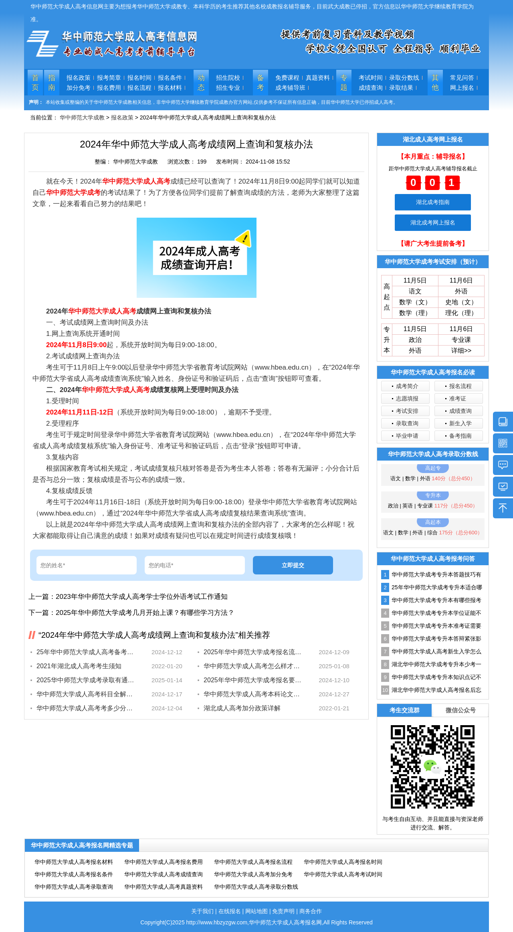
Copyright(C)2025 (163, 922)
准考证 (457, 398)
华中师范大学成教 (82, 117)
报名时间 (139, 77)
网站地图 (256, 911)
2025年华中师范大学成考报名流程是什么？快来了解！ (253, 652)
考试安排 (407, 411)
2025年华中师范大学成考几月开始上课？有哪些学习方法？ (145, 613)
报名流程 (139, 87)
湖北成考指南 (433, 202)
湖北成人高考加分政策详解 (242, 708)
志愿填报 (407, 398)
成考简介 (407, 386)
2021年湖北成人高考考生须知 (78, 666)
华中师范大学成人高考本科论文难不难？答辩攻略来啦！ (253, 694)
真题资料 (318, 77)
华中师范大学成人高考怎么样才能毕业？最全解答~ (253, 666)
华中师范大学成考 (73, 192)
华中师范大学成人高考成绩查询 (163, 874)
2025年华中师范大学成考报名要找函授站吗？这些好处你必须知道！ (253, 680)
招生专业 (228, 87)
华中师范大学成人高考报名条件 (73, 874)
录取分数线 (404, 77)
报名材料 (170, 87)
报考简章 (109, 77)
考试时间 (371, 77)
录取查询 (407, 423)
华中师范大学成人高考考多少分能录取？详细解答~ (85, 708)
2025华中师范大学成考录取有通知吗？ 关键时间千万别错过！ (85, 680)
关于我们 (202, 911)
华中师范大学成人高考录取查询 (73, 886)
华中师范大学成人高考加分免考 (253, 874)
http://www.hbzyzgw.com (217, 922)
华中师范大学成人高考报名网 (285, 922)
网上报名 (462, 87)
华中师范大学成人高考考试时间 (343, 874)
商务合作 (310, 911)
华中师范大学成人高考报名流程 (253, 862)
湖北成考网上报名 (432, 222)
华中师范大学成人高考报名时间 (343, 862)
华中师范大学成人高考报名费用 (163, 862)
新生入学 (460, 423)
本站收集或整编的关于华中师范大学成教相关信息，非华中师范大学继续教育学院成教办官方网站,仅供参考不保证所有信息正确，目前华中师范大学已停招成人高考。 (222, 102)
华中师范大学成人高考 (136, 181)
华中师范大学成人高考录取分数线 (256, 886)
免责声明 (283, 911)
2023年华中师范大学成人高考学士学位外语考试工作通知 (142, 596)
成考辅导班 (290, 87)
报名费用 (109, 87)
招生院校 (228, 77)
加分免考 (79, 87)
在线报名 (229, 911)
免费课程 (287, 77)
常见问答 (462, 77)
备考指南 (460, 436)
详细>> (461, 350)
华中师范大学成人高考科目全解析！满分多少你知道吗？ (85, 694)
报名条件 (170, 77)
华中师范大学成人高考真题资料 (163, 886)
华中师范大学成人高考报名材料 (73, 862)
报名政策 (79, 77)
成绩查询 (371, 87)
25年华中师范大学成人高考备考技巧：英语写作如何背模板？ (85, 652)
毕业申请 (407, 436)
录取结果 (401, 87)
